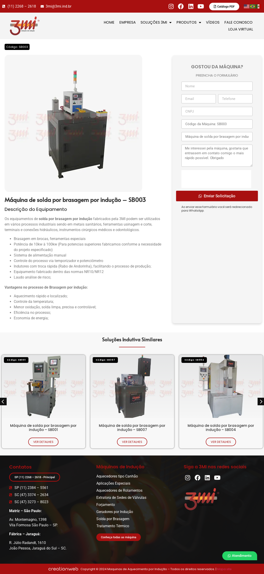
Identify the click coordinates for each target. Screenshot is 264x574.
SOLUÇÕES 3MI (156, 22)
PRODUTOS (188, 22)
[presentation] (216, 179)
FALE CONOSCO (238, 22)
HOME (109, 22)
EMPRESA (127, 22)
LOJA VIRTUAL (240, 29)
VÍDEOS (213, 22)
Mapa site (224, 569)
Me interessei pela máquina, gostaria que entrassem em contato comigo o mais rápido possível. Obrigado (217, 156)
